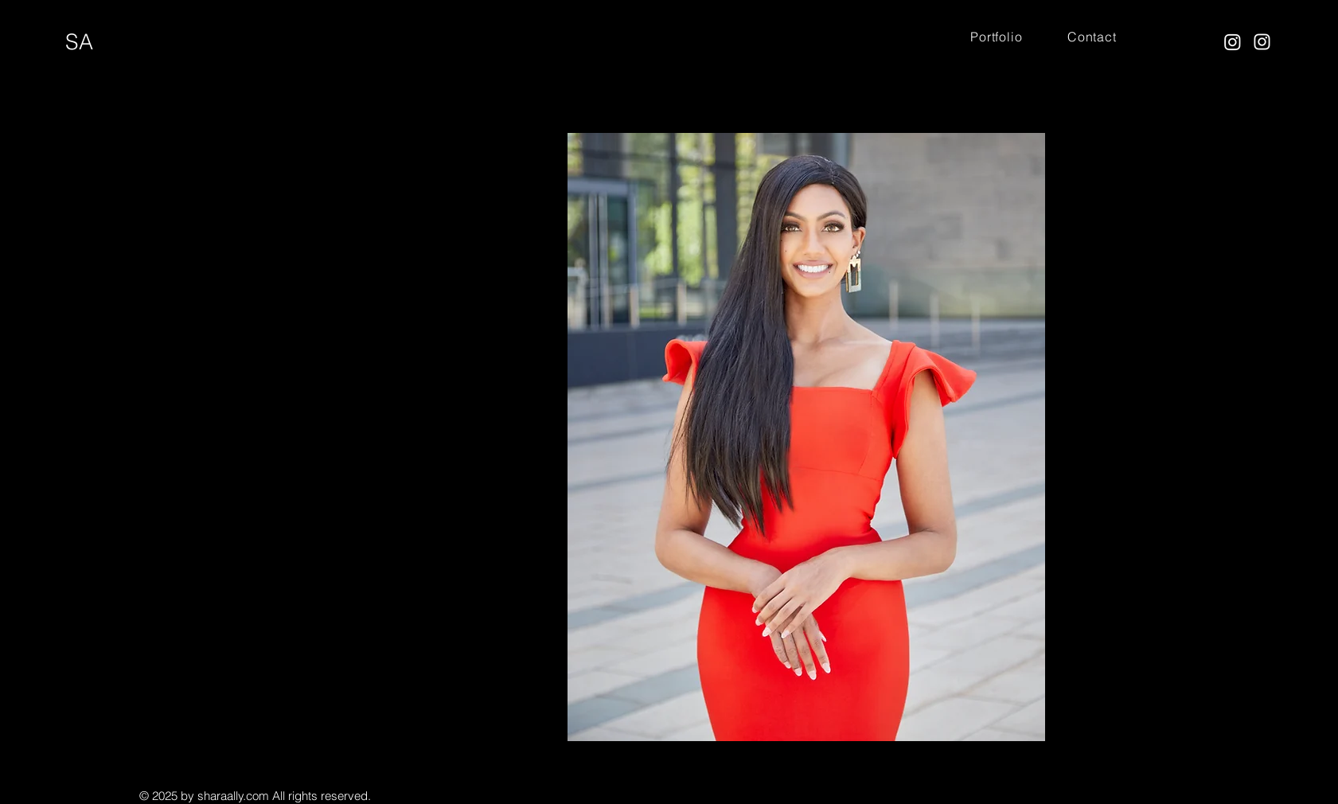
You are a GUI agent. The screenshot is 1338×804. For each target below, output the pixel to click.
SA (79, 42)
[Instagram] (1232, 42)
